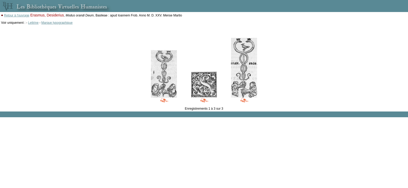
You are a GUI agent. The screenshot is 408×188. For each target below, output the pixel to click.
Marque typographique (57, 23)
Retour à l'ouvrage (16, 15)
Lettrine (33, 23)
